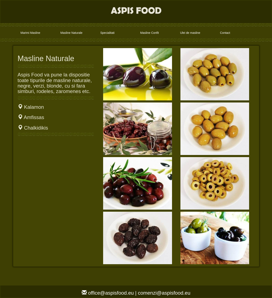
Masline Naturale (71, 32)
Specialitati (107, 32)
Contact (225, 32)
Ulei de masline (190, 32)
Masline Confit (149, 32)
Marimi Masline (30, 32)
